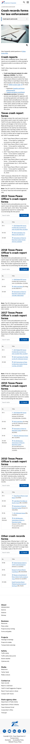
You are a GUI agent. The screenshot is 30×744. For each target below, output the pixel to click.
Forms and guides (6, 631)
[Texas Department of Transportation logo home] (9, 2)
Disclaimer (8, 740)
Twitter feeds (5, 672)
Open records (5, 683)
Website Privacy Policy (15, 742)
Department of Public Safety (9, 702)
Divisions (3, 612)
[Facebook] (24, 731)
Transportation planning (8, 645)
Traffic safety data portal (8, 656)
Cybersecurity (5, 661)
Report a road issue (6, 685)
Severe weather (5, 658)
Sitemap (3, 615)
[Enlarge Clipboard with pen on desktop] (27, 45)
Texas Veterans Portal (7, 707)
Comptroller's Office (7, 710)
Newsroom (4, 669)
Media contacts (5, 675)
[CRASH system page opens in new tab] (16, 84)
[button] (24, 2)
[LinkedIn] (14, 731)
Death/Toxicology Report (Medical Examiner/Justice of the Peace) (19, 584)
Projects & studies (6, 642)
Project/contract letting (8, 629)
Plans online (4, 626)
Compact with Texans (7, 694)
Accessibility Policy (18, 740)
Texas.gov (4, 712)
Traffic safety (5, 653)
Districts (3, 610)
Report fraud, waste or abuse (9, 691)
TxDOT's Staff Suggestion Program (11, 688)
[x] (4, 731)
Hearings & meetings (7, 639)
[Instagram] (19, 731)
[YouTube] (9, 731)
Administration (5, 607)
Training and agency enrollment (15, 92)
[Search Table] (10, 215)
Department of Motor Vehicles (10, 704)
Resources (4, 623)
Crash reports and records (8, 6)
